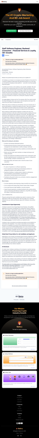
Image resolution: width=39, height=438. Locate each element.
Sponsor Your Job (11, 30)
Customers (19, 401)
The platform (19, 397)
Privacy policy (16, 299)
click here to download (27, 229)
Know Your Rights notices (28, 217)
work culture (7, 99)
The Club (19, 408)
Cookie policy (22, 299)
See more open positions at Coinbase (19, 285)
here (7, 242)
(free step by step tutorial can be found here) (24, 231)
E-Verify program (8, 220)
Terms (17, 433)
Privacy (21, 433)
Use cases (19, 399)
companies (8, 39)
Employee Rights (14, 217)
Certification (19, 410)
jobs (2, 39)
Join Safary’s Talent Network (25, 30)
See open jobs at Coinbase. (11, 61)
